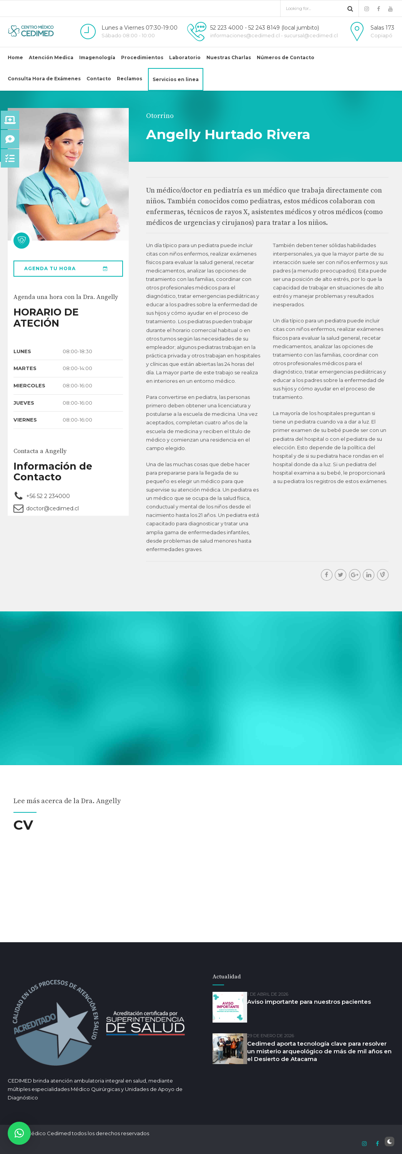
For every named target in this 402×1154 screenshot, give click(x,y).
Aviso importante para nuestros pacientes (309, 1001)
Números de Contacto (285, 57)
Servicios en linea (176, 79)
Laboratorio (185, 57)
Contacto (98, 78)
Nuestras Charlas (228, 57)
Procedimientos (142, 57)
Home (15, 57)
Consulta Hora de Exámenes (44, 78)
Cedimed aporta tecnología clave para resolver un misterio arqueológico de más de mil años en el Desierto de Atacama (319, 1051)
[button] (19, 1133)
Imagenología (97, 57)
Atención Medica (51, 57)
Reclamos (129, 78)
